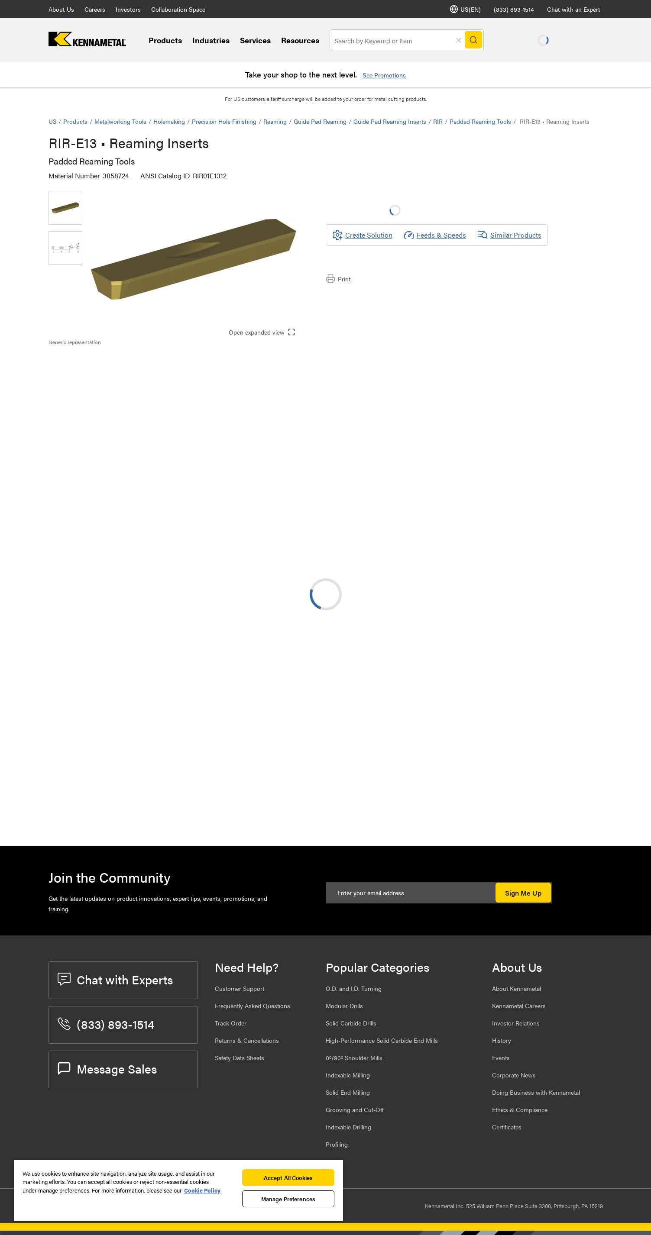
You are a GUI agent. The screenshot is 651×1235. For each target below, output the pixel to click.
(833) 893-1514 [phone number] (514, 9)
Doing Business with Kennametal (536, 1092)
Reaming (275, 121)
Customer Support (239, 988)
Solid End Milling (348, 1092)
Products (165, 40)
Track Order (230, 1023)
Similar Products (509, 235)
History (501, 1040)
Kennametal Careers (519, 1005)
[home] (87, 43)
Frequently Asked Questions (252, 1005)
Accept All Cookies (288, 1178)
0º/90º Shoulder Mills (354, 1057)
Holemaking (169, 121)
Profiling (337, 1144)
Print (338, 279)
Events (501, 1057)
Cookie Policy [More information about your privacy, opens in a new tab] (202, 1190)
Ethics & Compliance (519, 1109)
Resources (300, 40)
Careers (94, 9)
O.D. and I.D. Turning (354, 988)
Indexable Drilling (348, 1126)
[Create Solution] (362, 235)
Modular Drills (344, 1005)
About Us (61, 9)
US (52, 121)
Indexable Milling (348, 1075)
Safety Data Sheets (239, 1057)
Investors (128, 9)
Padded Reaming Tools (480, 121)
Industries (211, 40)
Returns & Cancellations (247, 1040)
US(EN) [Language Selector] (465, 9)
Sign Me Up (523, 893)
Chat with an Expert (573, 9)
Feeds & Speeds (435, 235)
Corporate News (514, 1075)
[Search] (474, 40)
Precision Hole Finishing (224, 121)
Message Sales (107, 1068)
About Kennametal (516, 988)
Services (255, 40)
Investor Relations (516, 1023)
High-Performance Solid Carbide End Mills (382, 1040)
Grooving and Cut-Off (355, 1109)
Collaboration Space (178, 9)
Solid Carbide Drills (351, 1023)
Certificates (506, 1126)
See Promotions (384, 75)
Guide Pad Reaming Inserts (389, 121)
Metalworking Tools (120, 121)
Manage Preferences (288, 1199)
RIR (438, 121)
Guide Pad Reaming (320, 121)
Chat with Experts (115, 979)
